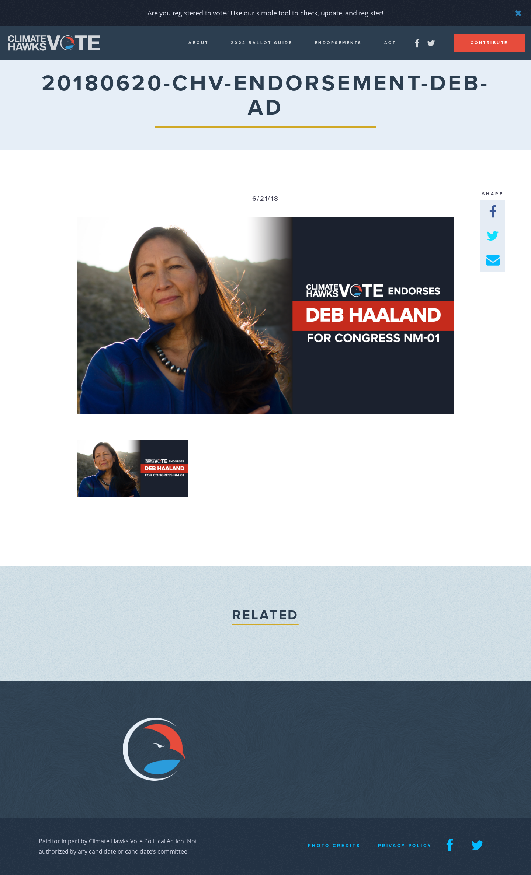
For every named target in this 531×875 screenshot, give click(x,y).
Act (390, 43)
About (198, 43)
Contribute (489, 43)
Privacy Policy (405, 845)
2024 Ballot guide (262, 43)
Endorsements (338, 43)
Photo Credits (334, 845)
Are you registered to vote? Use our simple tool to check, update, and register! (266, 12)
